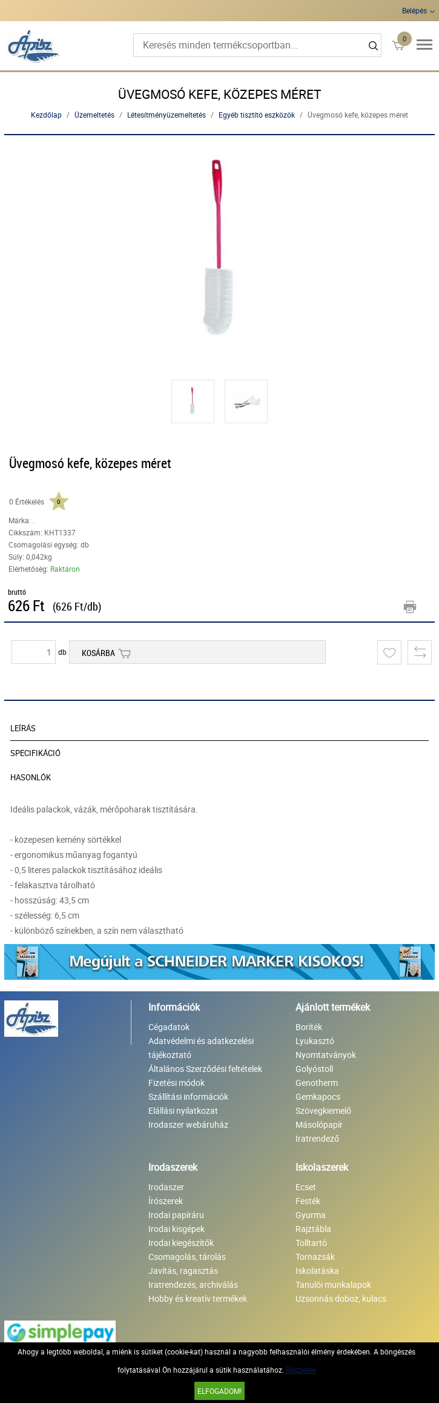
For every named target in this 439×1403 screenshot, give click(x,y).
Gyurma (310, 1215)
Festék (307, 1201)
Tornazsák (315, 1256)
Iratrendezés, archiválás (193, 1284)
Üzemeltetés (94, 114)
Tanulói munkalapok (333, 1284)
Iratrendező (317, 1138)
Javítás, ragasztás (183, 1270)
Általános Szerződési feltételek (205, 1068)
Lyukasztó (314, 1040)
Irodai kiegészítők (181, 1242)
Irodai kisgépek (176, 1228)
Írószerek (165, 1201)
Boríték (308, 1027)
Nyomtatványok (325, 1054)
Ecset (305, 1187)
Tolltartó (311, 1242)
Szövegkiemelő (323, 1110)
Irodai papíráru (176, 1215)
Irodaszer (166, 1187)
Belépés (414, 10)
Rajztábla (313, 1228)
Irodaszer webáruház (188, 1124)
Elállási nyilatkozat (183, 1110)
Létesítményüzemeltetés (166, 114)
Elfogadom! (219, 1391)
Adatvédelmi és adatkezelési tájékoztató (201, 1047)
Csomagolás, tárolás (187, 1256)
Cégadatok (169, 1027)
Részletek (301, 1370)
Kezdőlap (46, 114)
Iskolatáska (317, 1270)
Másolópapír (319, 1124)
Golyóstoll (314, 1068)
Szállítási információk (188, 1096)
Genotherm (316, 1082)
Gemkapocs (317, 1096)
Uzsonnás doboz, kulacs (340, 1298)
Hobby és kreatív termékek (197, 1298)
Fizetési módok (176, 1082)
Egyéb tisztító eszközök (257, 114)
